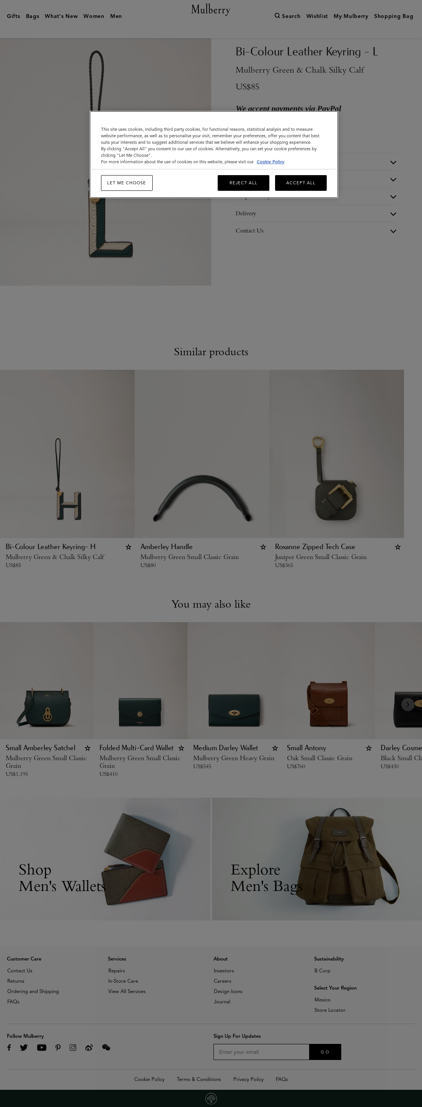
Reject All (243, 182)
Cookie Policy (270, 161)
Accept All (301, 182)
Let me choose (126, 182)
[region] (214, 154)
